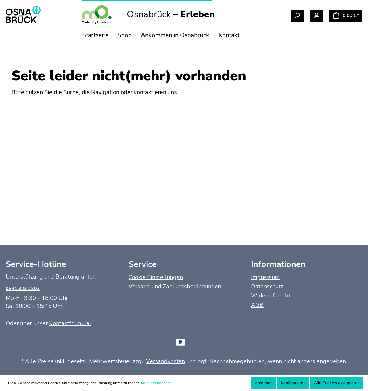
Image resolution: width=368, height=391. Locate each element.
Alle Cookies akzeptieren (337, 383)
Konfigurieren (293, 383)
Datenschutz (267, 286)
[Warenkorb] (345, 16)
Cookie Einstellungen (156, 277)
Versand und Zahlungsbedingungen (175, 286)
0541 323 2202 (23, 288)
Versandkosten (165, 361)
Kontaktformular (70, 323)
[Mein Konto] (316, 16)
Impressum (265, 277)
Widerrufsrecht (270, 296)
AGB (257, 305)
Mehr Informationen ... (158, 383)
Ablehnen (264, 383)
